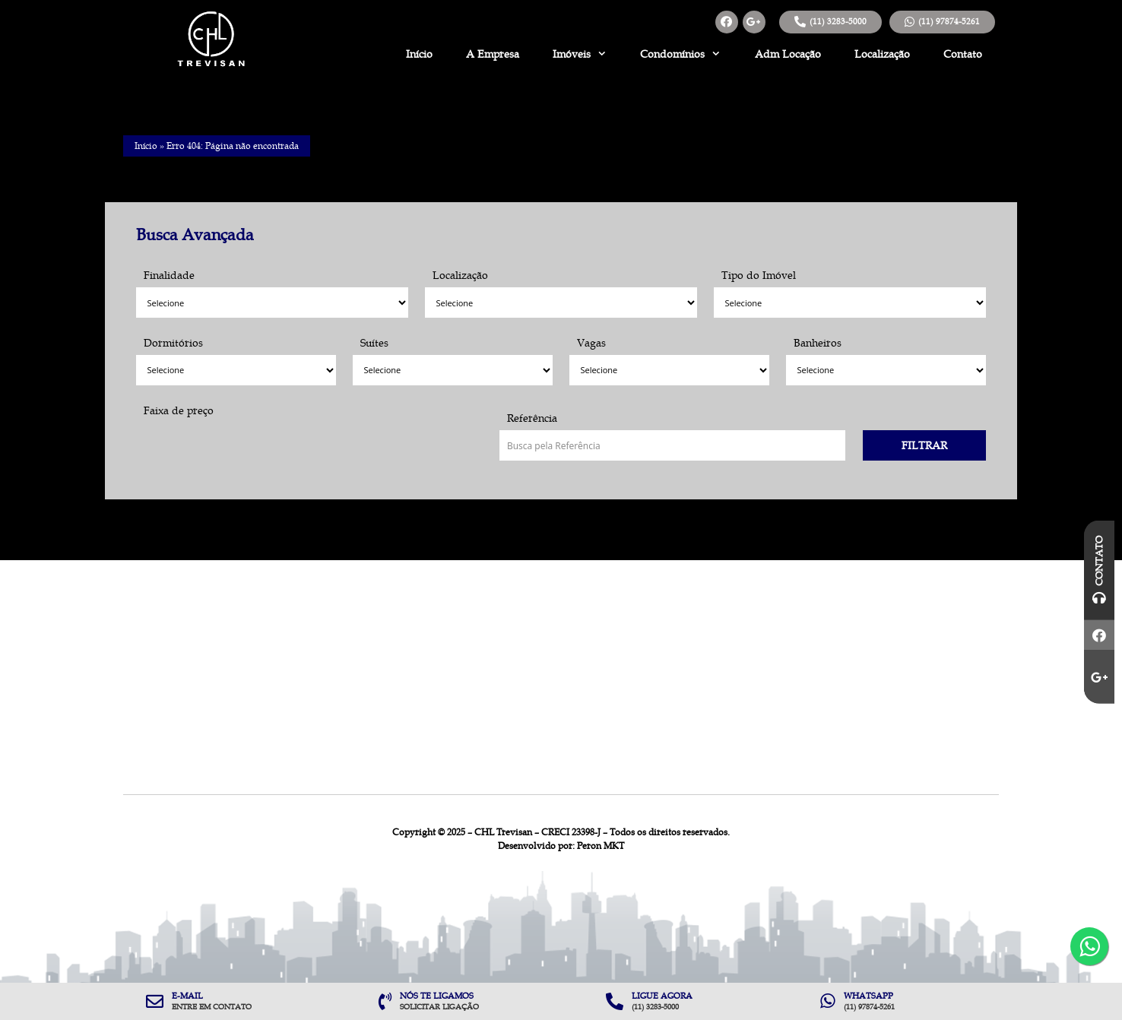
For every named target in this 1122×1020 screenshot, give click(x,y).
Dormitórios (173, 342)
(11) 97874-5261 (949, 21)
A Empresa (492, 54)
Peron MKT (600, 846)
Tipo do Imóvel (758, 275)
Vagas (591, 342)
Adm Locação (788, 54)
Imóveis (580, 54)
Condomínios (680, 54)
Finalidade (169, 275)
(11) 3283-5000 (838, 21)
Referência (532, 418)
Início (419, 54)
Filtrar (924, 445)
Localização (882, 54)
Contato (962, 54)
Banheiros (818, 342)
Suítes (374, 342)
